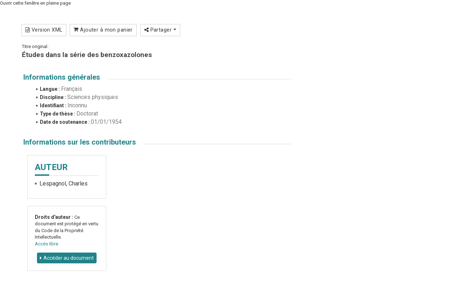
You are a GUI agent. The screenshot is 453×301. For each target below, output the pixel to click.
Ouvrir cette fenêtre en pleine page (35, 3)
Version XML (43, 29)
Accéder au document (68, 257)
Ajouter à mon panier (103, 30)
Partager (160, 29)
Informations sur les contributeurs (79, 142)
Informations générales (61, 77)
